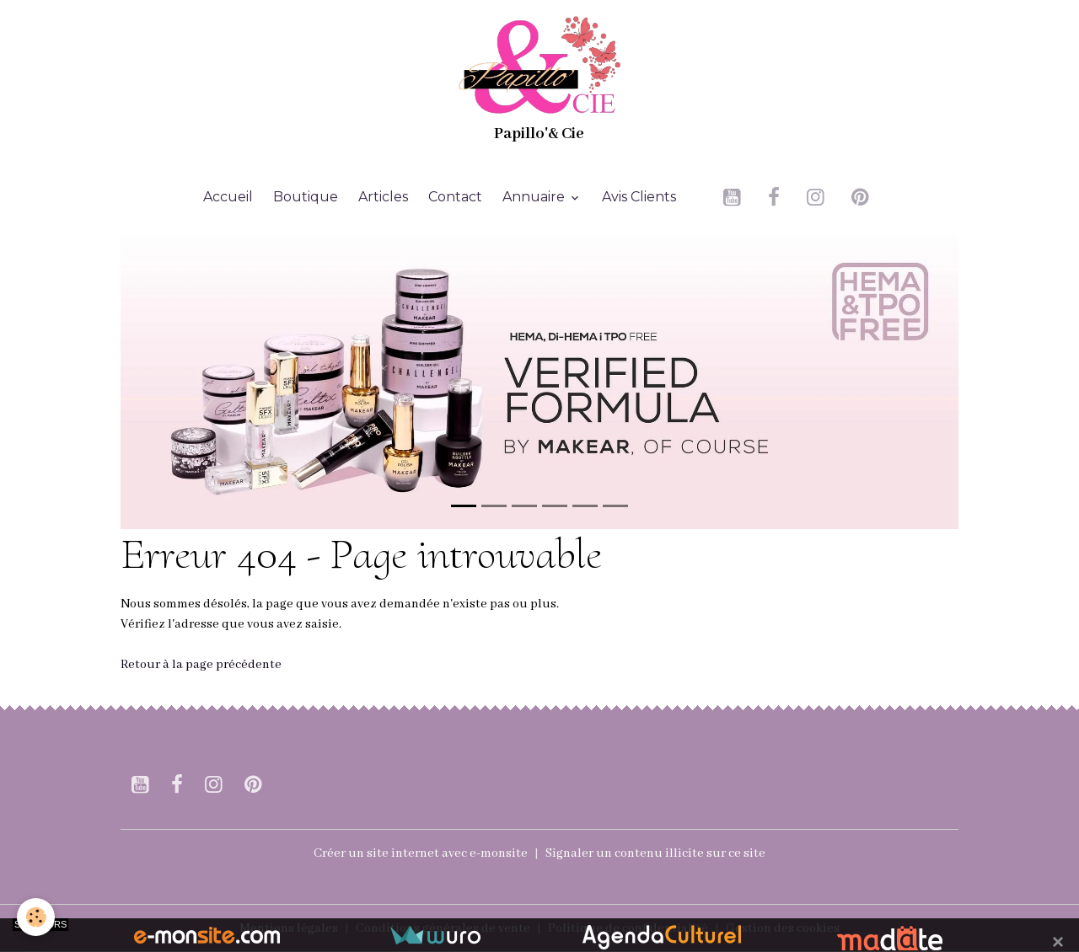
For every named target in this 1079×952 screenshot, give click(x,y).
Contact (455, 197)
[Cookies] (36, 917)
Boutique (305, 197)
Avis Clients (639, 197)
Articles (383, 197)
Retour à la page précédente (201, 664)
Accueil (228, 197)
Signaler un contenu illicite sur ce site (655, 853)
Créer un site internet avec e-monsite (421, 853)
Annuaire (535, 197)
